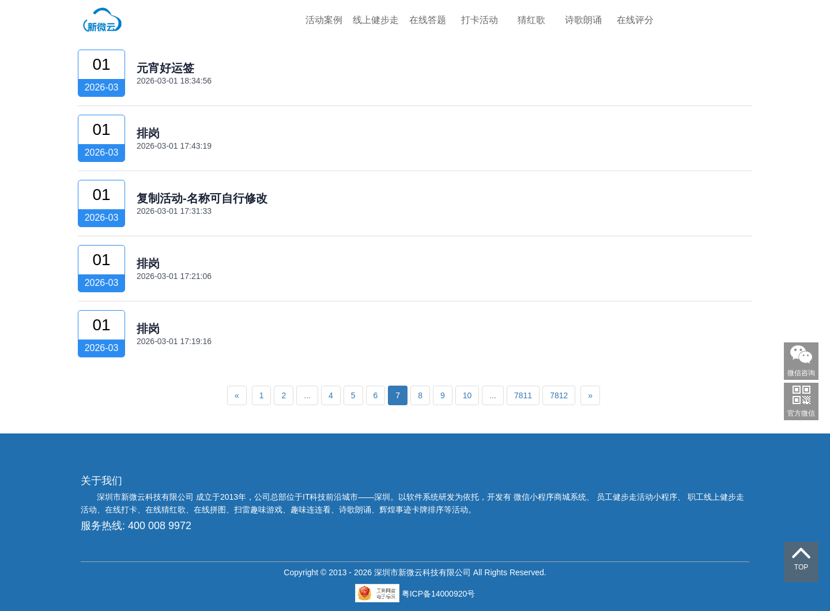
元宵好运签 (165, 68)
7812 (559, 395)
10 (467, 395)
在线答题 (427, 20)
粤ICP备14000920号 (439, 593)
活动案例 (323, 20)
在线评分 (635, 20)
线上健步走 (376, 20)
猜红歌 (531, 20)
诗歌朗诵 (583, 20)
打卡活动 (479, 20)
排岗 (148, 133)
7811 (523, 395)
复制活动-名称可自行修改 (202, 198)
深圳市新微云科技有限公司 (146, 496)
